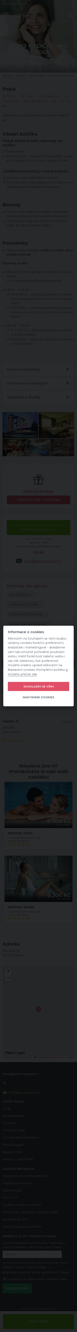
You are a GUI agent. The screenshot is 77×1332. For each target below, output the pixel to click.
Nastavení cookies (38, 697)
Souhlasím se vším (38, 686)
